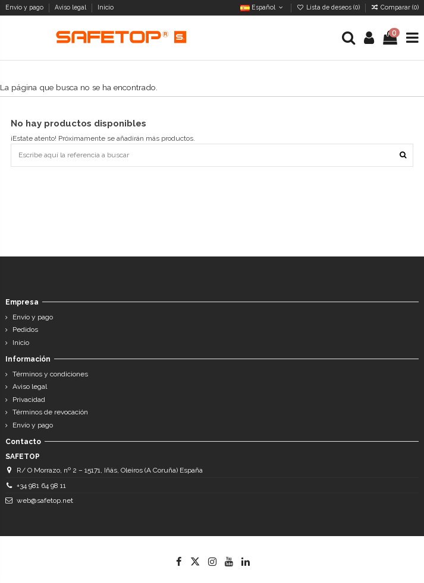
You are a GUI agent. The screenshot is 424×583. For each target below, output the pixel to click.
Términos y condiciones (50, 374)
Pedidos (25, 329)
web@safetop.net (45, 500)
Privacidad (28, 399)
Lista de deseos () (329, 7)
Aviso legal (71, 7)
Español (262, 7)
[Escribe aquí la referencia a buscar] (402, 155)
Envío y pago (25, 7)
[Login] (369, 37)
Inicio (106, 7)
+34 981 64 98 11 (41, 485)
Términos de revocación (50, 412)
